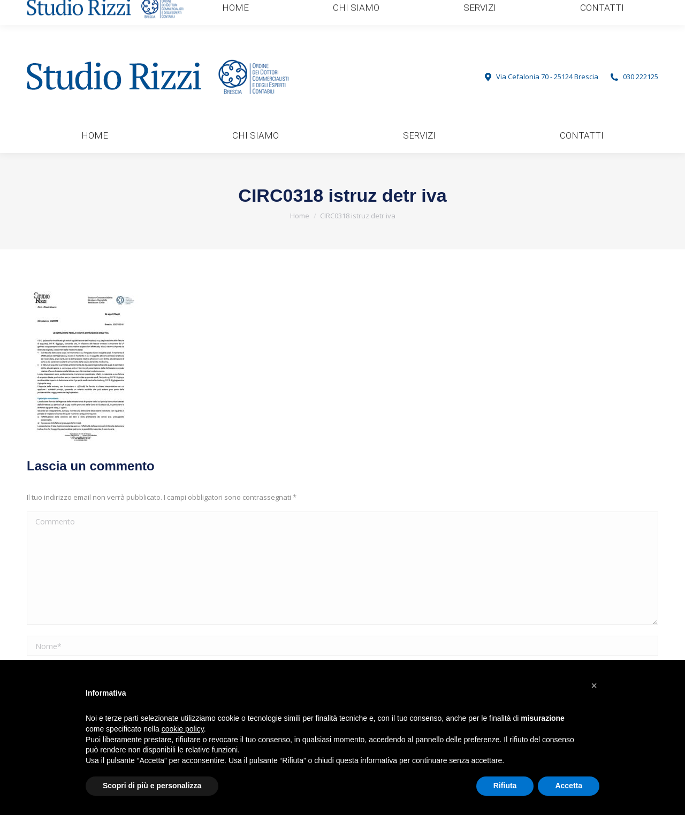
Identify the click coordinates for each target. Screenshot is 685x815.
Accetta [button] (568, 785)
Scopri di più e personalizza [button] (152, 785)
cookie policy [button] (183, 729)
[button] (594, 685)
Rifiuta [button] (505, 785)
